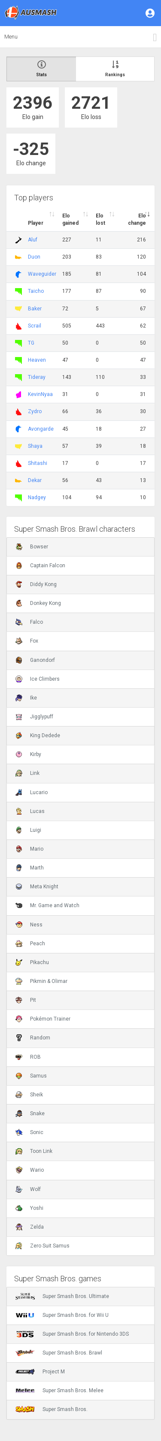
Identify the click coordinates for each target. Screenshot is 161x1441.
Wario (29, 1170)
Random (32, 1037)
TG (31, 343)
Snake (30, 1113)
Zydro (35, 411)
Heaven (37, 360)
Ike (26, 697)
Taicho (36, 291)
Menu (11, 36)
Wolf (28, 1189)
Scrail (34, 326)
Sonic (29, 1132)
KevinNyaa (40, 394)
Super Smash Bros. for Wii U (62, 1315)
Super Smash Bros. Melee (59, 1390)
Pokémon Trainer (42, 1018)
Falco (29, 622)
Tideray (37, 377)
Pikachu (32, 962)
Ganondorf (35, 660)
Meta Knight (36, 886)
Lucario (31, 792)
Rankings (115, 68)
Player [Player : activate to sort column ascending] (35, 223)
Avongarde (41, 429)
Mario (29, 849)
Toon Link (33, 1151)
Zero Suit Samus (42, 1245)
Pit (25, 1000)
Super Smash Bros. (51, 1409)
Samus (31, 1075)
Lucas (30, 811)
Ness (29, 924)
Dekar (35, 480)
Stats (41, 68)
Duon (34, 257)
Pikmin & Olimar (41, 981)
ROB (28, 1057)
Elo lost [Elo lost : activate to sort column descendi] (100, 219)
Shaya (35, 446)
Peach (30, 943)
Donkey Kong (38, 603)
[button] (151, 13)
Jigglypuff (34, 716)
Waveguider (42, 274)
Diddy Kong (36, 584)
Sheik (29, 1094)
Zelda (29, 1227)
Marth (29, 867)
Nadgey (37, 497)
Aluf (32, 240)
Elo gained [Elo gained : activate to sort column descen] (70, 219)
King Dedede (37, 735)
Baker (35, 309)
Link (27, 773)
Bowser (31, 546)
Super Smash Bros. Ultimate (62, 1296)
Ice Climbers (37, 679)
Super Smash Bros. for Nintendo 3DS (72, 1334)
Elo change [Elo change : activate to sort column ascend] (137, 219)
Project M (40, 1371)
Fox (26, 640)
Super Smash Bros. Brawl (58, 1352)
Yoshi (29, 1208)
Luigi (28, 830)
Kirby (28, 754)
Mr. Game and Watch (47, 905)
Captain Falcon (40, 565)
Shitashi (37, 463)
